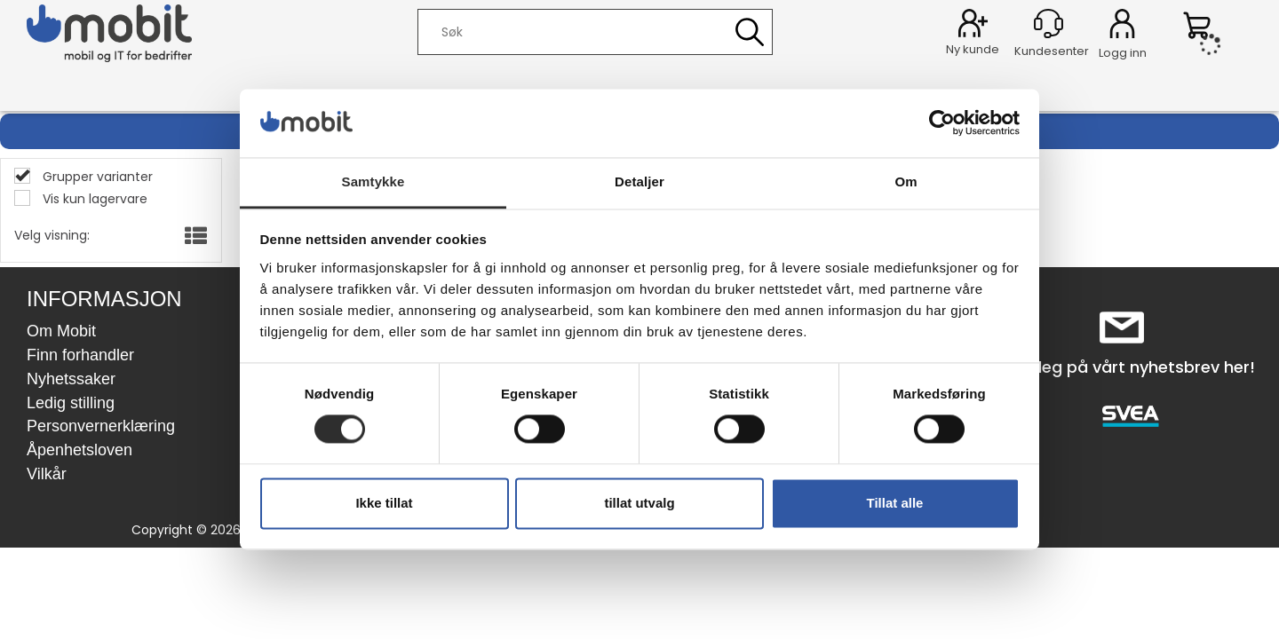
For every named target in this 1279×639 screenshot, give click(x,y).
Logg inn (1122, 26)
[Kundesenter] (1048, 23)
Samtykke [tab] (373, 181)
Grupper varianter (96, 176)
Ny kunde (972, 49)
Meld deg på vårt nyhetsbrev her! (1122, 367)
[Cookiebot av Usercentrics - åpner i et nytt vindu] (942, 123)
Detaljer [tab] (639, 181)
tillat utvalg (639, 502)
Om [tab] (905, 181)
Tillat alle (895, 502)
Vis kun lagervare (93, 199)
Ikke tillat (383, 502)
